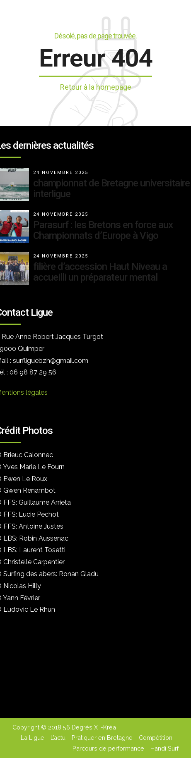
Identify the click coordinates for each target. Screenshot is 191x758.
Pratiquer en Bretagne (102, 737)
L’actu (58, 737)
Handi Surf (164, 748)
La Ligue (32, 737)
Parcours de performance (108, 748)
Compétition (155, 737)
